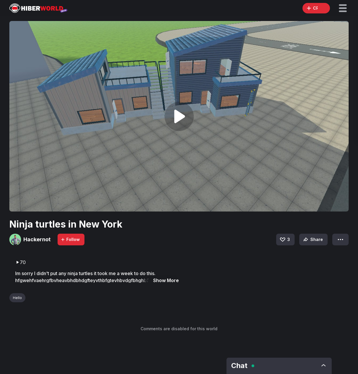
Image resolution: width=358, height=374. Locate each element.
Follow (70, 239)
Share (312, 239)
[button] (343, 8)
